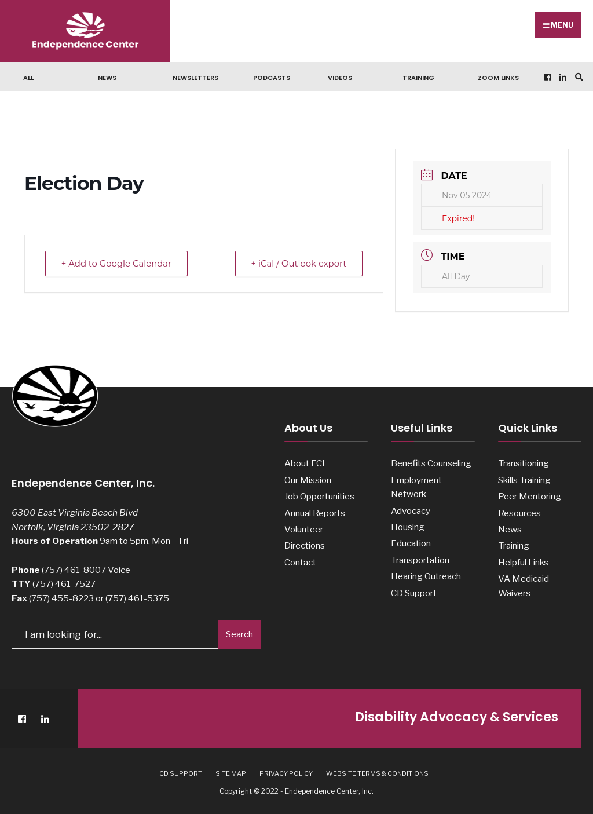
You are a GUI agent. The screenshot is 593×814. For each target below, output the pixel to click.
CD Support (414, 592)
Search (239, 634)
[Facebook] (546, 77)
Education (411, 543)
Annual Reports (314, 513)
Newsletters (195, 77)
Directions (304, 545)
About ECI (304, 463)
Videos (340, 77)
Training (418, 77)
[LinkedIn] (561, 77)
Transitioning (523, 463)
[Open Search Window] (577, 77)
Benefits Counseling (431, 463)
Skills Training (524, 480)
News (107, 77)
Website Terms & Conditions (377, 773)
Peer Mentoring (529, 496)
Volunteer (303, 529)
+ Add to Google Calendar (117, 263)
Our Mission (307, 480)
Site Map (230, 773)
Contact (300, 562)
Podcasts (271, 77)
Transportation (420, 559)
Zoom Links (498, 77)
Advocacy (410, 510)
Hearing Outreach (426, 576)
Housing (407, 526)
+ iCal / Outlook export (298, 263)
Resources (519, 513)
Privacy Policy (286, 773)
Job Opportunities (319, 496)
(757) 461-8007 (74, 569)
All (28, 77)
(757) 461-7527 (64, 583)
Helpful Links (523, 562)
